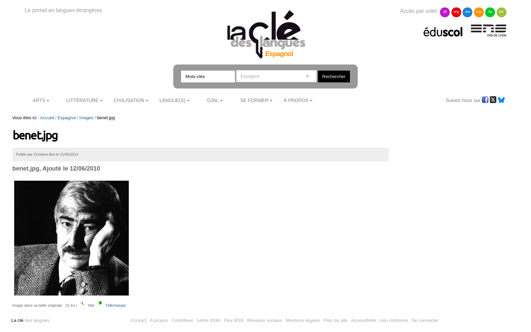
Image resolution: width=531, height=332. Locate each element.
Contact (138, 320)
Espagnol (67, 117)
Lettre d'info (209, 320)
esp (478, 12)
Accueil (47, 117)
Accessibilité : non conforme (379, 320)
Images (86, 117)
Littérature (82, 100)
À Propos (296, 100)
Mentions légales (303, 320)
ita (490, 12)
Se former (254, 100)
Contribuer (182, 320)
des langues (30, 320)
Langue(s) (172, 100)
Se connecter (425, 320)
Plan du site (336, 320)
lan (501, 12)
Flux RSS (233, 320)
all (445, 12)
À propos (159, 320)
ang (456, 12)
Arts (39, 100)
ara (467, 12)
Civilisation (129, 100)
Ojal (212, 100)
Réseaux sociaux (264, 320)
